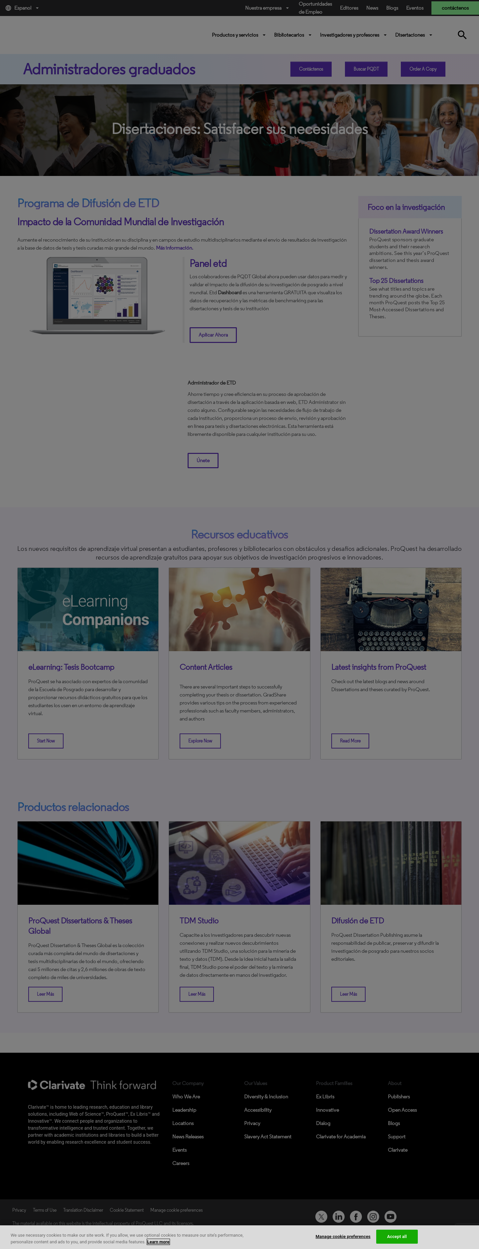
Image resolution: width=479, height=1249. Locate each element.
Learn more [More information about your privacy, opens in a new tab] (158, 1241)
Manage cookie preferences (343, 1236)
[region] (239, 1237)
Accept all (397, 1236)
